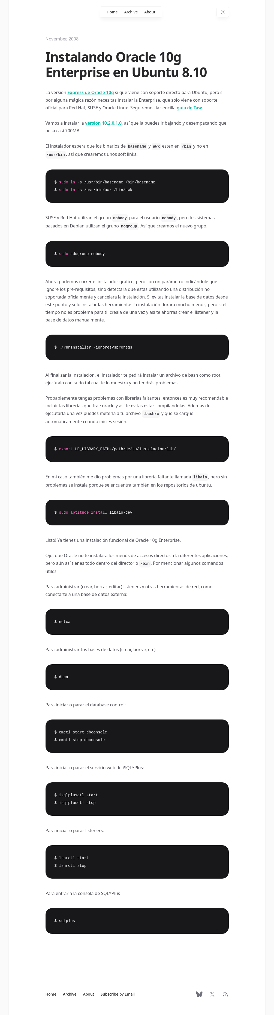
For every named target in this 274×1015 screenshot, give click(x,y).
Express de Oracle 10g (90, 92)
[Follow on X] (212, 994)
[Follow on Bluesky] (199, 994)
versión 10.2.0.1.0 (103, 123)
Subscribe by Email (118, 994)
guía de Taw (189, 108)
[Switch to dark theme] (223, 12)
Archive (131, 11)
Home (112, 11)
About (149, 11)
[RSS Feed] (225, 994)
